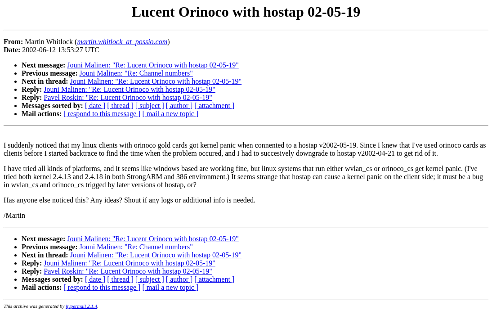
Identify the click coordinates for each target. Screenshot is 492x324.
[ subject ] (149, 105)
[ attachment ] (214, 105)
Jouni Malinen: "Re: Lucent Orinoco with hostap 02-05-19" (152, 65)
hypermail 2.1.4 (81, 306)
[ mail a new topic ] (170, 113)
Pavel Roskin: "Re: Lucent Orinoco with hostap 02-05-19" (128, 97)
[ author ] (179, 105)
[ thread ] (120, 105)
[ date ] (95, 105)
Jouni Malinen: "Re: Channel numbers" (136, 73)
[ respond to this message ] (101, 113)
